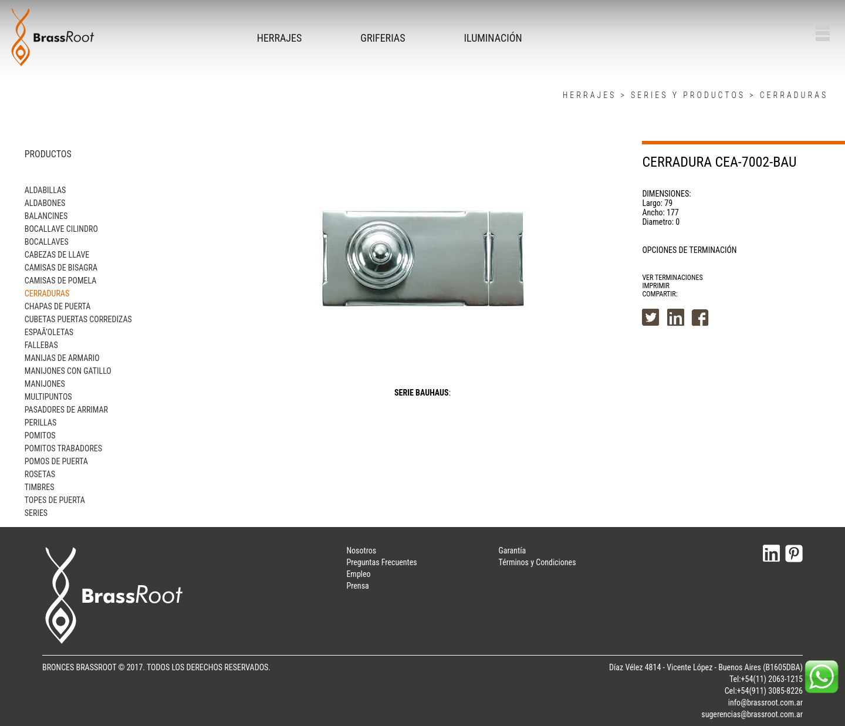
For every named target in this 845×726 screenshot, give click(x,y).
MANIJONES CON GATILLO (68, 371)
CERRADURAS (794, 95)
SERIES (36, 513)
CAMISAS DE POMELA (61, 280)
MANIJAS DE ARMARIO (62, 358)
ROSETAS (40, 474)
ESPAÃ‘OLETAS (49, 332)
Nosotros (361, 550)
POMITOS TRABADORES (63, 448)
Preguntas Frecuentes (381, 562)
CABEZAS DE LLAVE (57, 254)
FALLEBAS (41, 345)
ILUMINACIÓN (493, 38)
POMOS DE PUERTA (56, 461)
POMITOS (40, 435)
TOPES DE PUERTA (55, 500)
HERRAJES (279, 38)
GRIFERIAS (382, 38)
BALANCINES (46, 216)
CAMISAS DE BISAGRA (61, 267)
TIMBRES (40, 487)
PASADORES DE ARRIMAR (66, 409)
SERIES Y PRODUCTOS (688, 95)
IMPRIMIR (656, 286)
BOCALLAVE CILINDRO (61, 229)
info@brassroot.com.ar (765, 702)
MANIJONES (45, 384)
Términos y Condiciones (537, 562)
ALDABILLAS (45, 190)
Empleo (358, 574)
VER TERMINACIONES (672, 277)
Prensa (357, 585)
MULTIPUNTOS (48, 396)
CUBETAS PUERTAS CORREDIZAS (78, 319)
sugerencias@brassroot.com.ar (752, 714)
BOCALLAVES (47, 241)
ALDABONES (45, 203)
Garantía (512, 550)
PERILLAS (40, 422)
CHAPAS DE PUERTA (58, 306)
